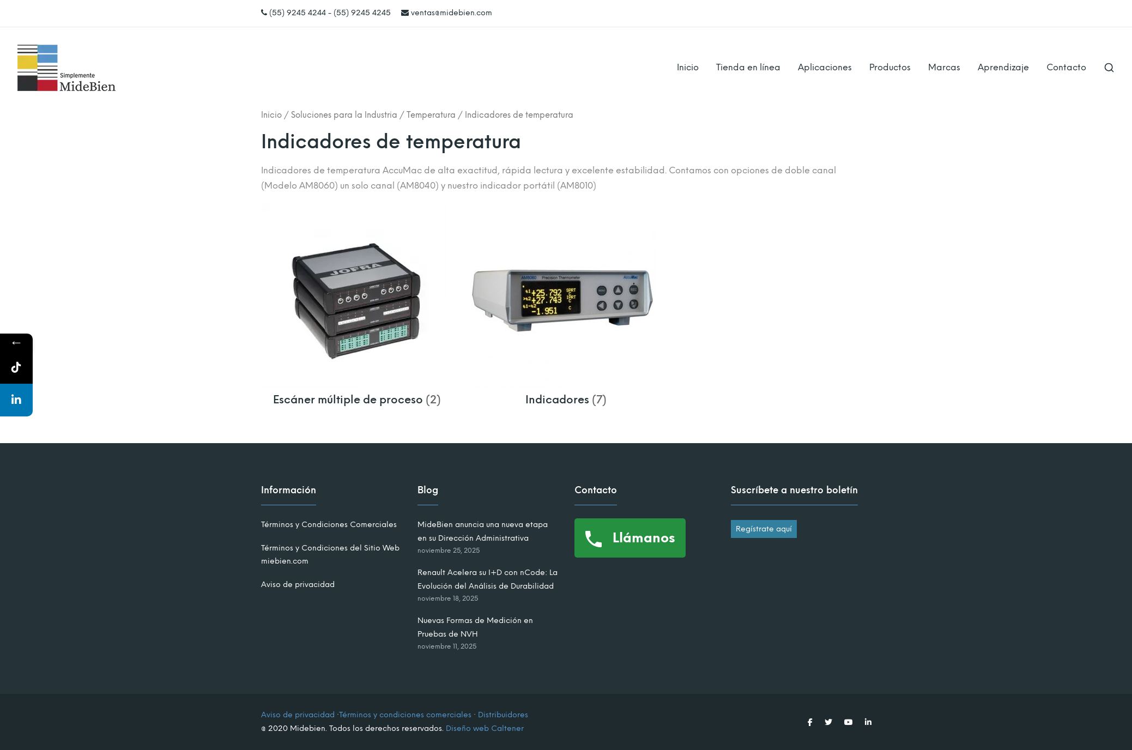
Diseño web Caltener (485, 728)
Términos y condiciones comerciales (405, 714)
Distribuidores (503, 714)
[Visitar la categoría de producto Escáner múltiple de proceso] (357, 393)
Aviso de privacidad (298, 584)
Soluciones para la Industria (344, 115)
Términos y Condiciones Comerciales (329, 524)
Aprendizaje (1003, 67)
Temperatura (431, 115)
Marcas (944, 67)
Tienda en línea (748, 67)
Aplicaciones (825, 67)
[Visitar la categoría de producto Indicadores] (566, 393)
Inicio (688, 67)
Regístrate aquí (764, 529)
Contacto (1066, 67)
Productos (890, 67)
